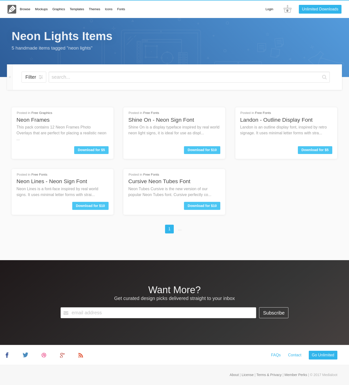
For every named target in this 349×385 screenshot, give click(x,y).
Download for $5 (91, 150)
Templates (77, 9)
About (234, 375)
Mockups (41, 9)
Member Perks (296, 375)
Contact (294, 355)
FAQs (276, 355)
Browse (25, 9)
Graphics (58, 9)
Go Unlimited (323, 355)
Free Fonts (151, 113)
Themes (94, 9)
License (248, 375)
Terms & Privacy (269, 375)
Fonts (121, 9)
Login (269, 9)
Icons (108, 9)
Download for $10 (202, 150)
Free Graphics (41, 113)
